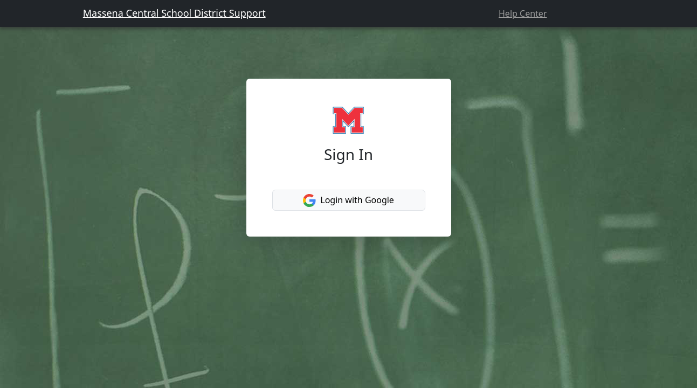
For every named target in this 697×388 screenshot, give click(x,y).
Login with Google (348, 200)
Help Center (523, 13)
